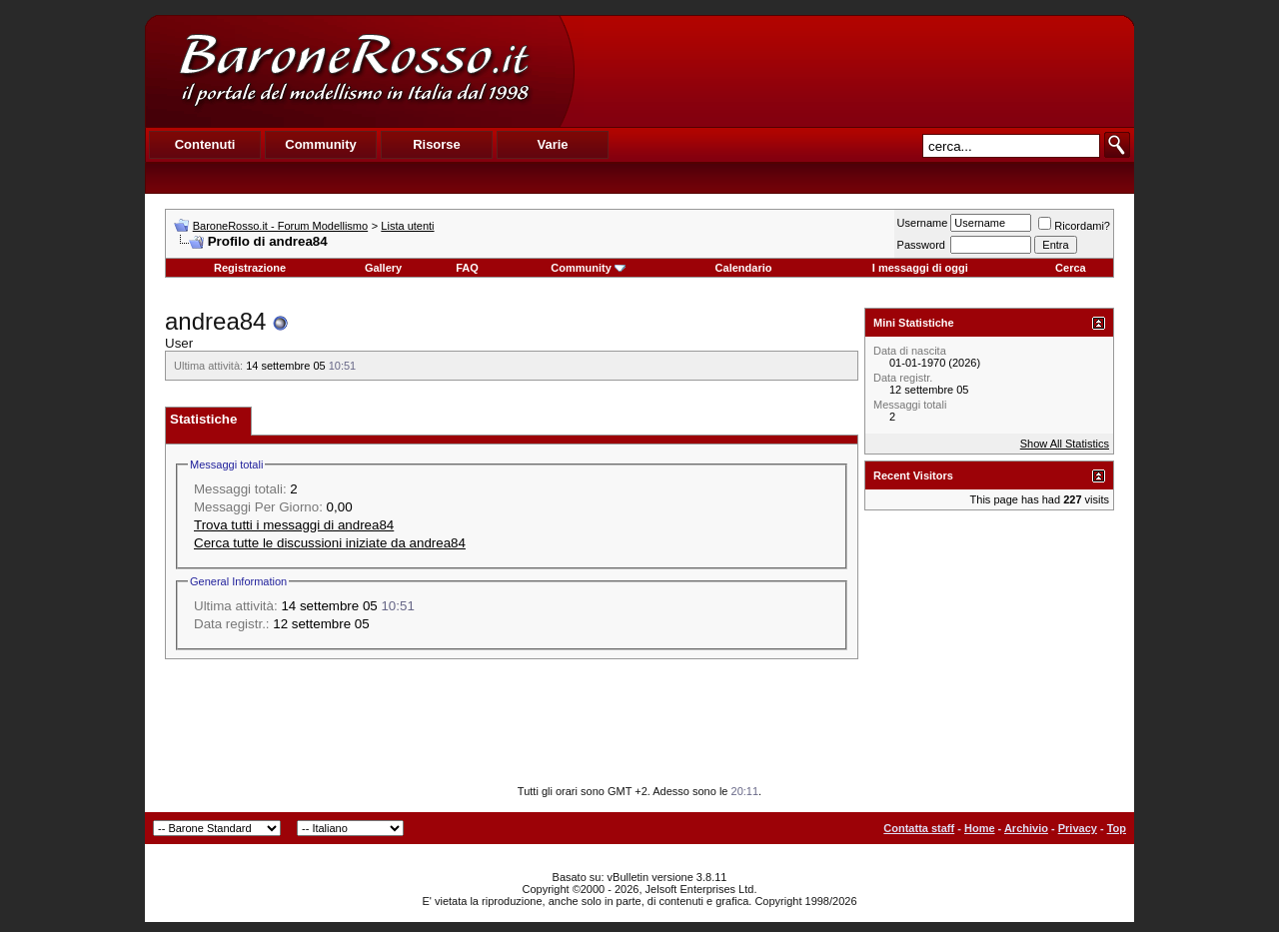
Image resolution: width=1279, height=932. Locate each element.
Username (922, 223)
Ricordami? (1074, 226)
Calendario (743, 268)
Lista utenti (407, 226)
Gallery (383, 268)
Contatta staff (918, 828)
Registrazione (250, 268)
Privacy (1077, 828)
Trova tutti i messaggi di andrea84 (294, 524)
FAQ (467, 268)
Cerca (1070, 268)
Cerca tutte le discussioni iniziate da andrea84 (330, 542)
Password (921, 245)
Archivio (1026, 828)
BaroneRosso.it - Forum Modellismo (280, 226)
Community (588, 268)
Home (979, 828)
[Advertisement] (853, 71)
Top (1116, 828)
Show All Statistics (1064, 444)
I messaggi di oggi (920, 268)
